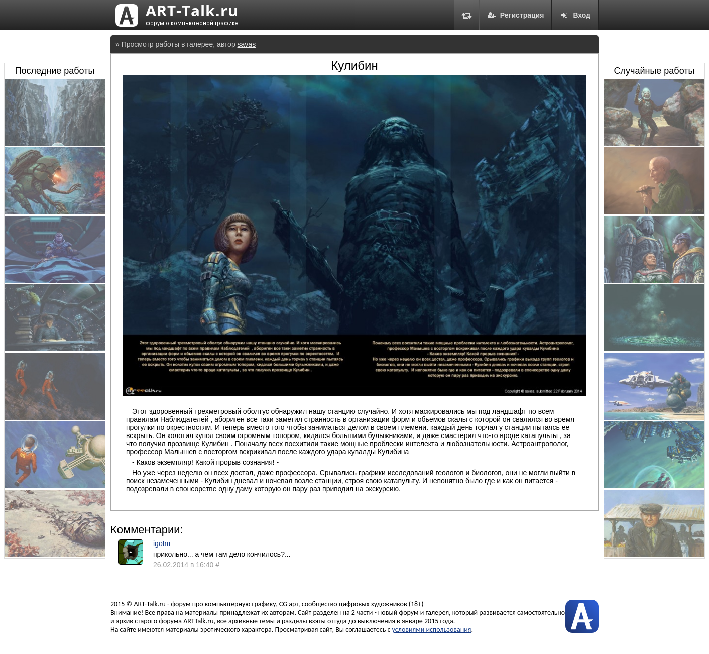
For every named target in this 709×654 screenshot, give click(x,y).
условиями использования (431, 629)
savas (247, 44)
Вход (575, 15)
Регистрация (515, 15)
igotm (161, 543)
